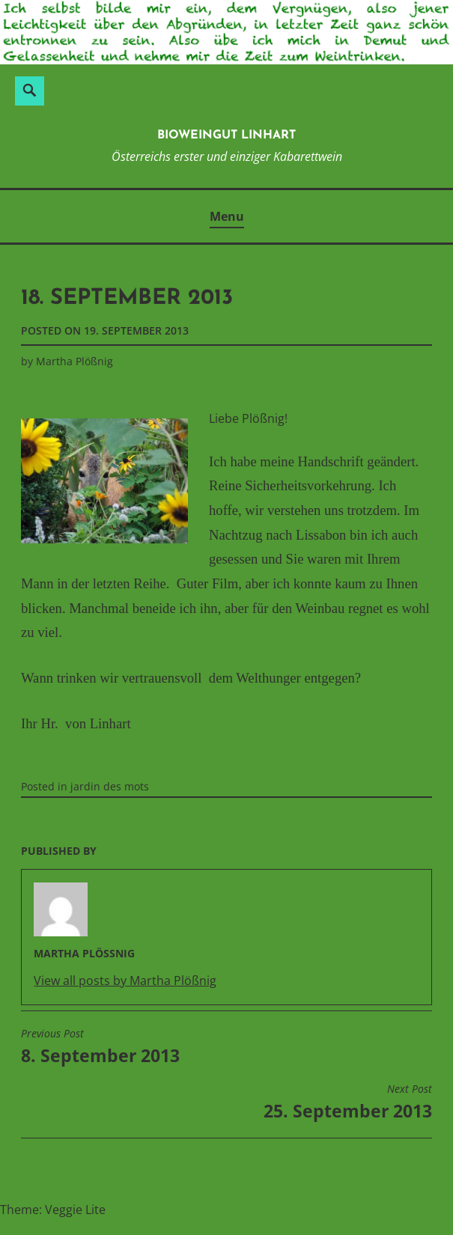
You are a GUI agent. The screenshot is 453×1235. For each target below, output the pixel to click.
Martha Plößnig (74, 361)
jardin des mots (109, 786)
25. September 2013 (348, 1102)
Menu (227, 216)
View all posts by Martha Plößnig (125, 980)
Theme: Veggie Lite (53, 1209)
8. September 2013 (100, 1047)
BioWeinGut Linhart (226, 135)
